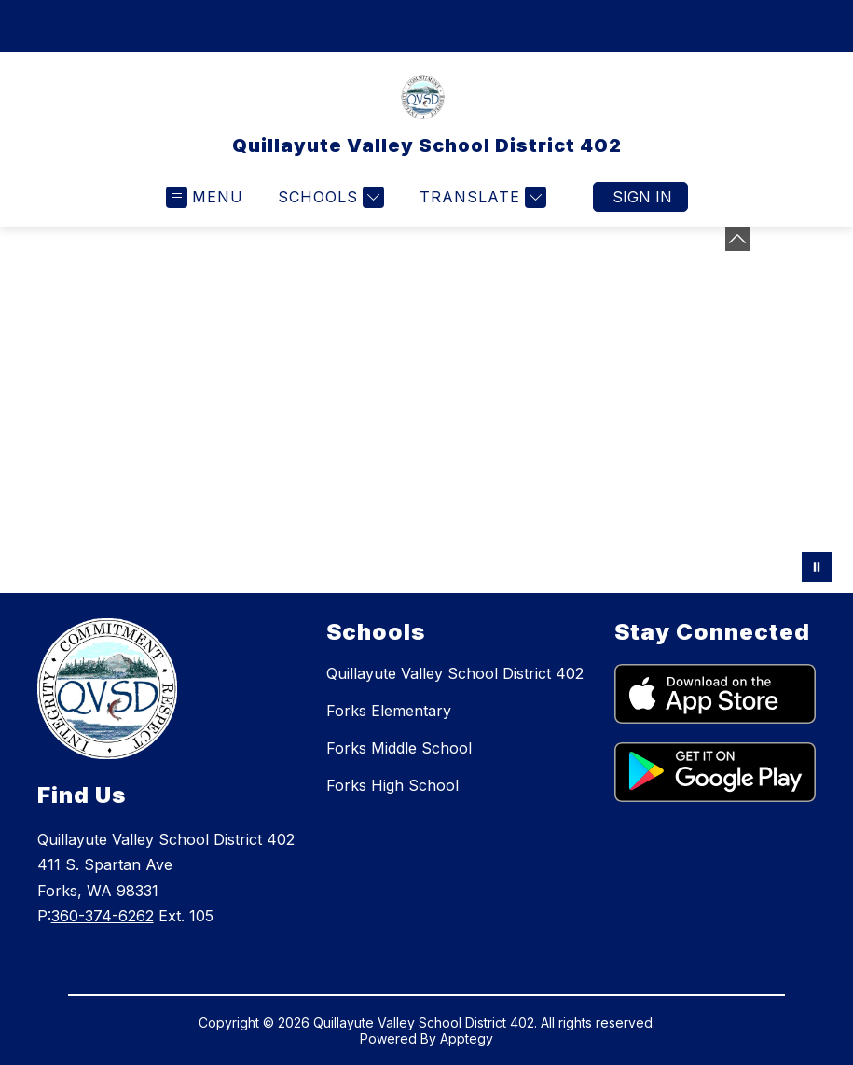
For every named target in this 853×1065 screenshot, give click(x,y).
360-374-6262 (102, 915)
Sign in (642, 196)
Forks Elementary (388, 710)
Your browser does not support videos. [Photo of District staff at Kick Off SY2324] (426, 410)
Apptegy (466, 1038)
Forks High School (392, 785)
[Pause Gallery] (817, 567)
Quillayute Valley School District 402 (455, 673)
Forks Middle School (399, 748)
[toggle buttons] (737, 239)
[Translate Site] (480, 197)
